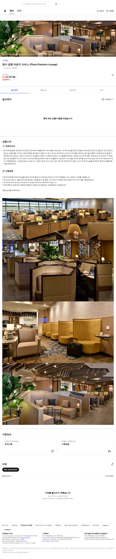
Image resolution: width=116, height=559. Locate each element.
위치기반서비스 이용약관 (43, 525)
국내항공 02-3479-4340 (65, 539)
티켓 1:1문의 (55, 541)
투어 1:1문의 (46, 541)
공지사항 (96, 525)
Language (7, 529)
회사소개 (5, 525)
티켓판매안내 (85, 525)
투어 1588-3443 (47, 536)
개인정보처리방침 (26, 525)
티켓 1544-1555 (58, 536)
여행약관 (58, 525)
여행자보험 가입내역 (71, 525)
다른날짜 (108, 99)
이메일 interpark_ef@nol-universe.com (96, 537)
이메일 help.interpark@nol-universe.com (67, 537)
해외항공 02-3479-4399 (49, 539)
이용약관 (14, 525)
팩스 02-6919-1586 (48, 537)
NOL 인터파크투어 (10, 470)
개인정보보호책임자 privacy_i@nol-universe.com (99, 539)
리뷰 (101, 90)
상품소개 (43, 90)
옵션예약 (14, 90)
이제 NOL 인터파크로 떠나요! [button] (34, 4)
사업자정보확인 (25, 537)
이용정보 (72, 90)
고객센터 (105, 525)
